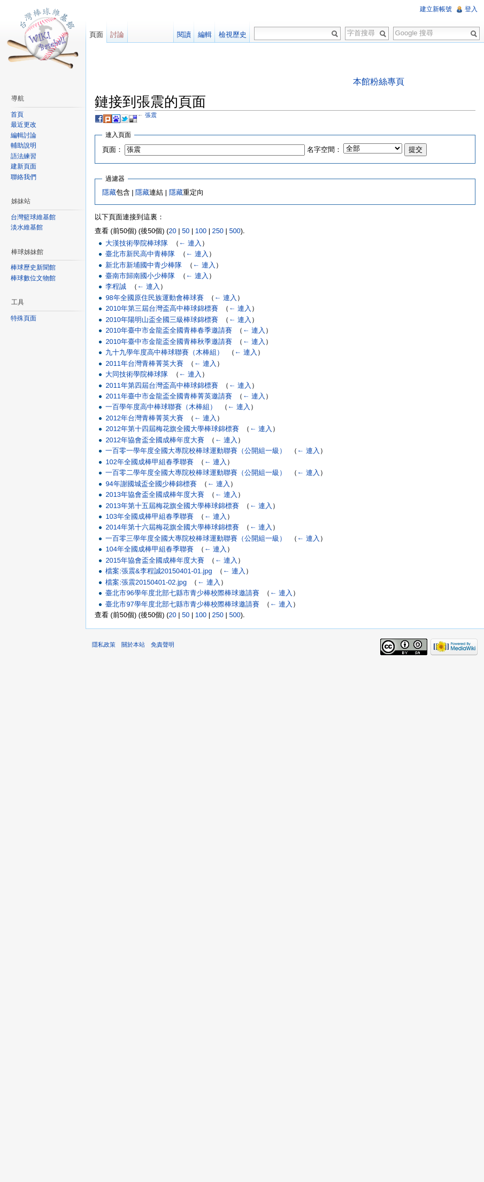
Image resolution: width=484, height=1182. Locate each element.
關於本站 (133, 644)
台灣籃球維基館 (33, 217)
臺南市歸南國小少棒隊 (140, 276)
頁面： (112, 149)
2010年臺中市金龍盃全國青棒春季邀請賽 (168, 330)
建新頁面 (23, 166)
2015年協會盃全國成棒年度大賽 (154, 560)
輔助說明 (23, 145)
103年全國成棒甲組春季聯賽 (149, 516)
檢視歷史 (233, 34)
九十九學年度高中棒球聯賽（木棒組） (164, 352)
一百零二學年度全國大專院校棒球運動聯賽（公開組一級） (195, 473)
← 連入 (190, 243)
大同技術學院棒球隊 (136, 374)
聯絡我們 (23, 177)
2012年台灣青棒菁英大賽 (144, 418)
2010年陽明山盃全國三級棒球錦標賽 (161, 320)
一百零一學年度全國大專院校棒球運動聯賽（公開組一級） (195, 451)
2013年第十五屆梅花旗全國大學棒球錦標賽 (172, 506)
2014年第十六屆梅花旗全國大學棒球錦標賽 (172, 527)
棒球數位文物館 (33, 278)
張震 (151, 115)
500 (234, 231)
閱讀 (184, 34)
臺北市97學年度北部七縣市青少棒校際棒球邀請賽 (182, 604)
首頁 (17, 114)
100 (200, 231)
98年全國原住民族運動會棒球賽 (154, 298)
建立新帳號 (436, 9)
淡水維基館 (27, 227)
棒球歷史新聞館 (33, 267)
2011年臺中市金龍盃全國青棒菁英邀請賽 (168, 396)
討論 (117, 34)
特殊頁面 (23, 318)
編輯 (205, 34)
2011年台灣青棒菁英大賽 (144, 363)
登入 (471, 9)
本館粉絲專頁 (378, 81)
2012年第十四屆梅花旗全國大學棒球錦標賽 (172, 429)
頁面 (96, 34)
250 (218, 231)
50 (185, 231)
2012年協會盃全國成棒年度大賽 (154, 440)
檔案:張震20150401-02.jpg (146, 582)
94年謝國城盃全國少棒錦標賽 (150, 484)
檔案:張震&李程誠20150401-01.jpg (158, 571)
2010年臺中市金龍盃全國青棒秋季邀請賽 (168, 341)
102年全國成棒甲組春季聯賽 (149, 462)
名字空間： (324, 149)
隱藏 (109, 192)
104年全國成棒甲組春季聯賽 (149, 549)
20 (172, 231)
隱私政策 (104, 644)
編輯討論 (23, 135)
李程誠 (115, 286)
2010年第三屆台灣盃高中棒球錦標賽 (161, 308)
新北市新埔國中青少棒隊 (143, 265)
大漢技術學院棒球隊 (136, 243)
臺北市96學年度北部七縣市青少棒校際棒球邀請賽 (182, 593)
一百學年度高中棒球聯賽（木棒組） (161, 407)
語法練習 (23, 156)
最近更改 (23, 124)
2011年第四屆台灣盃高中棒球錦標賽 (161, 385)
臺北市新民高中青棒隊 (140, 254)
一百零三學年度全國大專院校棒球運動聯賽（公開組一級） (195, 538)
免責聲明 (162, 644)
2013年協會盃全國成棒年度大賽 (154, 494)
